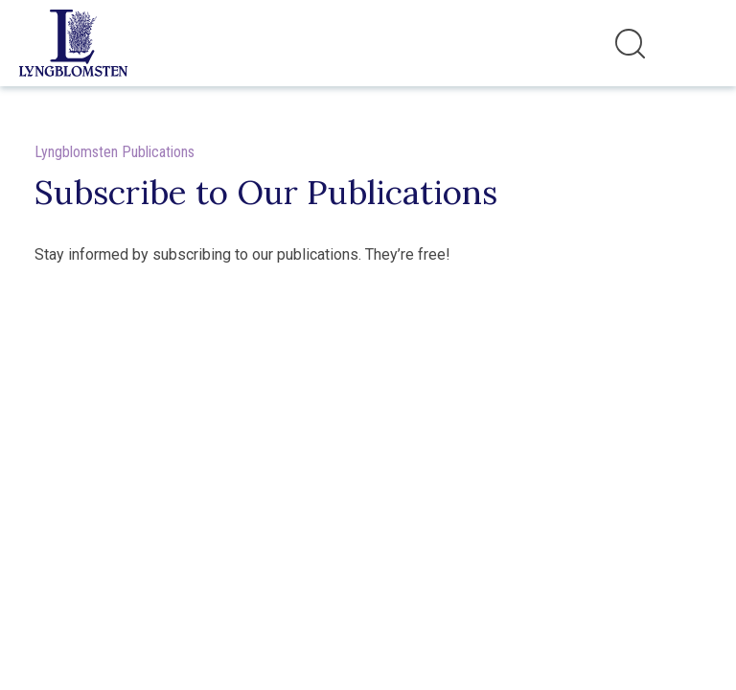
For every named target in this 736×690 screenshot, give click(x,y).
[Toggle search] (630, 43)
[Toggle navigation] (697, 43)
